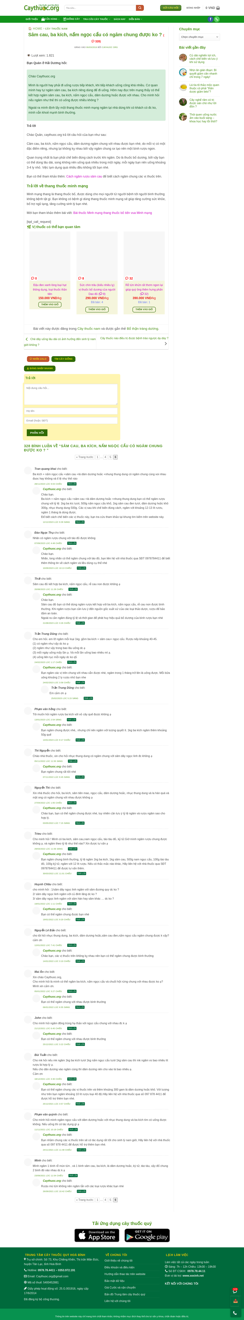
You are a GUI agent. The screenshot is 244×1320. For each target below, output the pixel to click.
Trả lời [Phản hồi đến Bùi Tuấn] (72, 1079)
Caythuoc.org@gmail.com (52, 1276)
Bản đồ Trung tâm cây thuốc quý (124, 1294)
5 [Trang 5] (110, 457)
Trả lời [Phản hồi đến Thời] (73, 589)
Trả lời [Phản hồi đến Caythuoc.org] (80, 522)
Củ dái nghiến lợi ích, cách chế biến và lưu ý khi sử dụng (204, 59)
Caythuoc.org (52, 489)
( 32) (144, 293)
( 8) (102, 293)
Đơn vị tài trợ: (184, 1275)
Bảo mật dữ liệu (114, 1280)
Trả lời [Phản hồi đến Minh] (73, 1176)
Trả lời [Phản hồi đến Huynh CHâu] (72, 904)
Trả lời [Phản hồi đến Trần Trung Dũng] (72, 662)
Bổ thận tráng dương (142, 328)
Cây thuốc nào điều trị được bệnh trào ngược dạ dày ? (134, 338)
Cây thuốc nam (56, 28)
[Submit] (140, 8)
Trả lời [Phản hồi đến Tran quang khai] (72, 484)
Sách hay (120, 19)
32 (129, 278)
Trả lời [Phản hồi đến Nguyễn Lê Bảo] (72, 945)
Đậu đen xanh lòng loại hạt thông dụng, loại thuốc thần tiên (50, 289)
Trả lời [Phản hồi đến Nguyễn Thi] (72, 803)
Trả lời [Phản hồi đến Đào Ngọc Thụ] (72, 543)
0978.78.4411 (46, 1270)
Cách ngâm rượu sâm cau (84, 176)
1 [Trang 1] (97, 457)
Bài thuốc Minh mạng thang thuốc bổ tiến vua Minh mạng (112, 213)
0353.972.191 (66, 1270)
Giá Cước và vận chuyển (120, 1287)
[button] (193, 7)
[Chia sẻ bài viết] (234, 1301)
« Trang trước (84, 457)
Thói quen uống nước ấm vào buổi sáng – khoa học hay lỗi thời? (203, 118)
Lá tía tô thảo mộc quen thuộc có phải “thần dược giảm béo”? (204, 88)
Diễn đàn (135, 19)
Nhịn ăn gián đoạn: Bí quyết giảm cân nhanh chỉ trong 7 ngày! (203, 73)
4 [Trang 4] (105, 457)
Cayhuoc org (110, 47)
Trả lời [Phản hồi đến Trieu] (72, 849)
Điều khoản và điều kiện (119, 1267)
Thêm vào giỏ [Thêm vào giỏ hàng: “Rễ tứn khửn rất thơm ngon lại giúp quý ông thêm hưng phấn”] (144, 309)
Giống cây (71, 19)
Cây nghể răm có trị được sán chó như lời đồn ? (203, 103)
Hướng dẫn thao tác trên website (124, 1274)
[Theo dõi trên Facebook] (210, 19)
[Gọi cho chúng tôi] (217, 19)
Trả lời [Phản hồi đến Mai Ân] (72, 991)
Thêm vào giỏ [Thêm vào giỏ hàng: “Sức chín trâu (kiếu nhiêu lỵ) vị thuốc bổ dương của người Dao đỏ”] (97, 309)
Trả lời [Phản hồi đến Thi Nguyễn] (72, 761)
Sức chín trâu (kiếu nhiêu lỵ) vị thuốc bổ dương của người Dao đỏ (97, 289)
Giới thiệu (32, 19)
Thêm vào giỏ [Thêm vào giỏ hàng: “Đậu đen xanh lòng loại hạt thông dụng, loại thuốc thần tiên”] (49, 304)
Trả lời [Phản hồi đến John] (72, 1028)
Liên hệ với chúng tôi (117, 1301)
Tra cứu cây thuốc (96, 19)
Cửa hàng (50, 19)
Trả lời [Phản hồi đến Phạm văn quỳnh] (73, 1130)
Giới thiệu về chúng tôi (118, 1260)
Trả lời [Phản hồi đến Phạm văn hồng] (71, 720)
